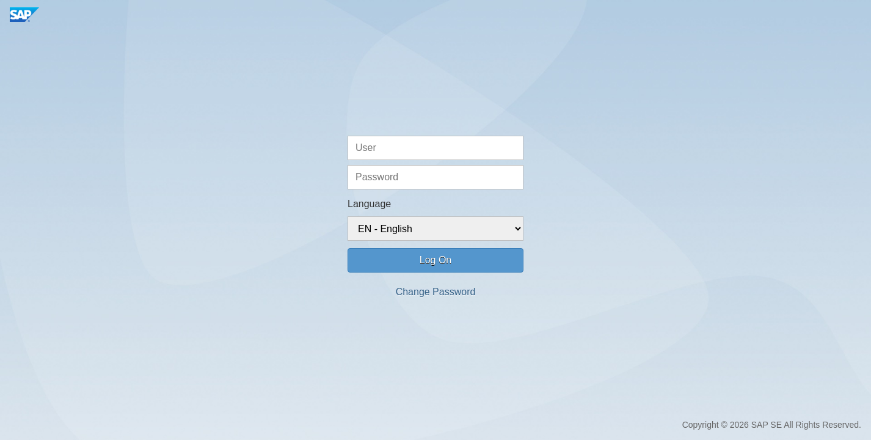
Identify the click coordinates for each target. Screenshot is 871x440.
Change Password (436, 292)
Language (369, 204)
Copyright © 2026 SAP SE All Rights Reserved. (771, 425)
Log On (435, 260)
